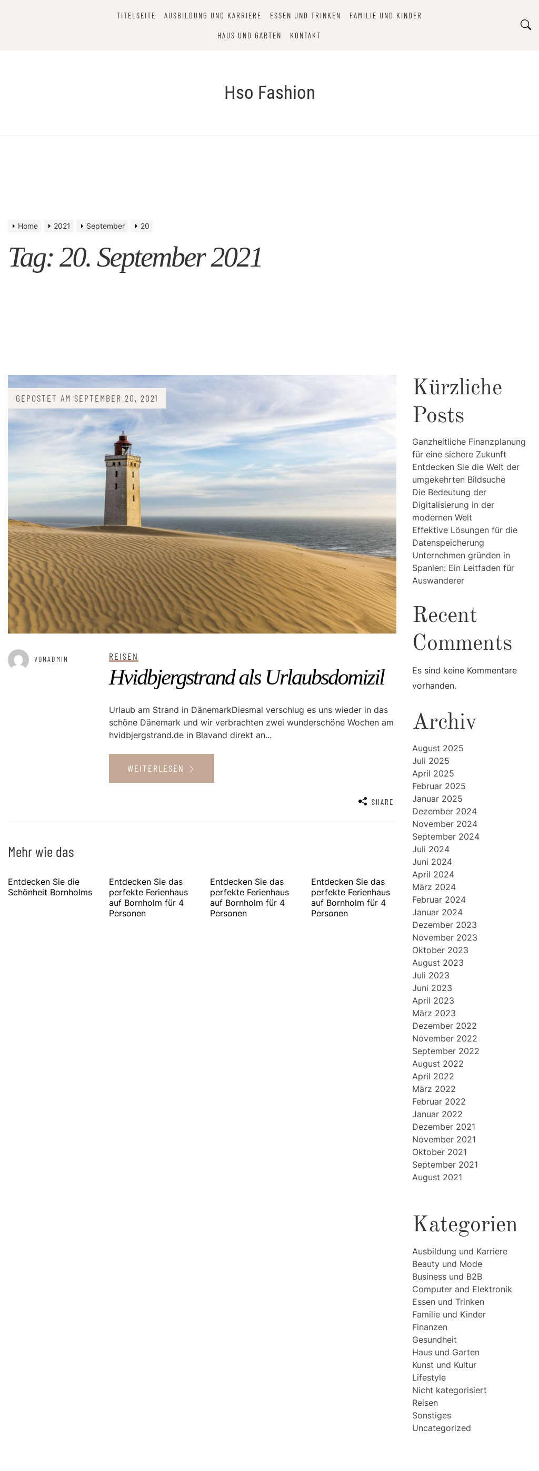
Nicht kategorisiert (449, 1390)
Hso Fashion (269, 93)
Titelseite (136, 15)
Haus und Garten (249, 35)
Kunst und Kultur (444, 1365)
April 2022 (433, 1076)
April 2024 (433, 874)
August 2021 (437, 1177)
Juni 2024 (432, 861)
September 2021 (445, 1164)
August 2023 (438, 962)
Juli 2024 (431, 849)
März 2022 (434, 1089)
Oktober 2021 (439, 1152)
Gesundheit (434, 1339)
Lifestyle (429, 1377)
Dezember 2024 (444, 811)
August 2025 (438, 748)
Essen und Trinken (305, 15)
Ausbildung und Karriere (213, 15)
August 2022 (438, 1063)
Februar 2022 (439, 1101)
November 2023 (444, 937)
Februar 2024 (439, 899)
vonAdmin (51, 659)
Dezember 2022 (444, 1025)
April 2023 (433, 1000)
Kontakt (305, 35)
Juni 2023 (432, 988)
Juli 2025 (431, 760)
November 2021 (444, 1139)
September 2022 (446, 1051)
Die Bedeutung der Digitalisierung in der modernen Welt (453, 505)
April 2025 (433, 773)
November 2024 (444, 824)
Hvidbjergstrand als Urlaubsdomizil (246, 677)
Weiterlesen (161, 768)
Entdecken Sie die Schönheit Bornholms (50, 886)
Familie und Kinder (386, 15)
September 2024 (446, 836)
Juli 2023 (431, 975)
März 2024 (434, 887)
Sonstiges (431, 1415)
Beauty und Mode (447, 1264)
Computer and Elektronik (462, 1289)
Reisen (425, 1402)
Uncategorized (441, 1428)
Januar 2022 (437, 1114)
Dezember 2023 (444, 925)
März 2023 (434, 1013)
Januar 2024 (437, 912)
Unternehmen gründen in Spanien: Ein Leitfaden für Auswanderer (463, 568)
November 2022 (444, 1038)
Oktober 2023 (440, 950)
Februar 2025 (439, 786)
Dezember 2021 (443, 1126)
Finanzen (429, 1327)
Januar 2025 (437, 798)
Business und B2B (447, 1276)
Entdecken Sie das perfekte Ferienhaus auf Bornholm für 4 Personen (148, 897)
